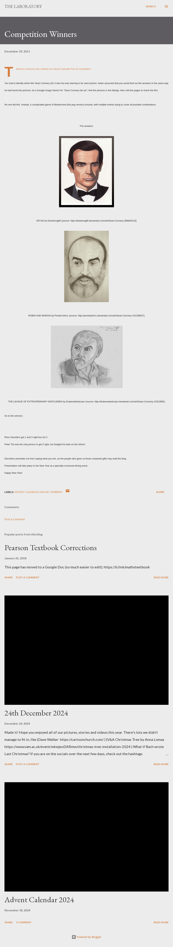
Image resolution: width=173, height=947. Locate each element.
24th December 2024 (36, 713)
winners (56, 491)
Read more (161, 577)
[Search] (151, 6)
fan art (45, 491)
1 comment (24, 922)
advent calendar (26, 491)
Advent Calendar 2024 (39, 899)
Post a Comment (14, 519)
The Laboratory (23, 6)
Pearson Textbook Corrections (50, 547)
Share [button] (160, 491)
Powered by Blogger (86, 937)
